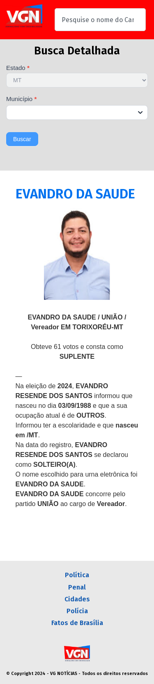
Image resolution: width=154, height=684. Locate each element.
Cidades (77, 599)
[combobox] (100, 19)
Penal (77, 587)
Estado (18, 68)
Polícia (77, 611)
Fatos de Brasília (77, 623)
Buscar (22, 139)
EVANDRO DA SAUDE (75, 194)
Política (77, 575)
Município (21, 99)
